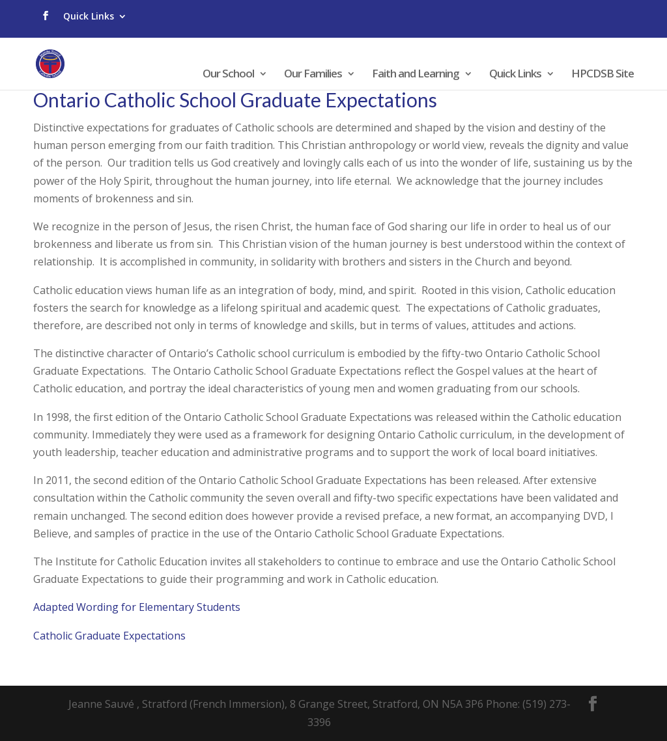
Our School (228, 75)
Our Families (313, 75)
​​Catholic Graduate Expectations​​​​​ (109, 635)
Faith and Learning (415, 75)
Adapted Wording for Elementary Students (136, 607)
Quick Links (88, 16)
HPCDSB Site (602, 75)
